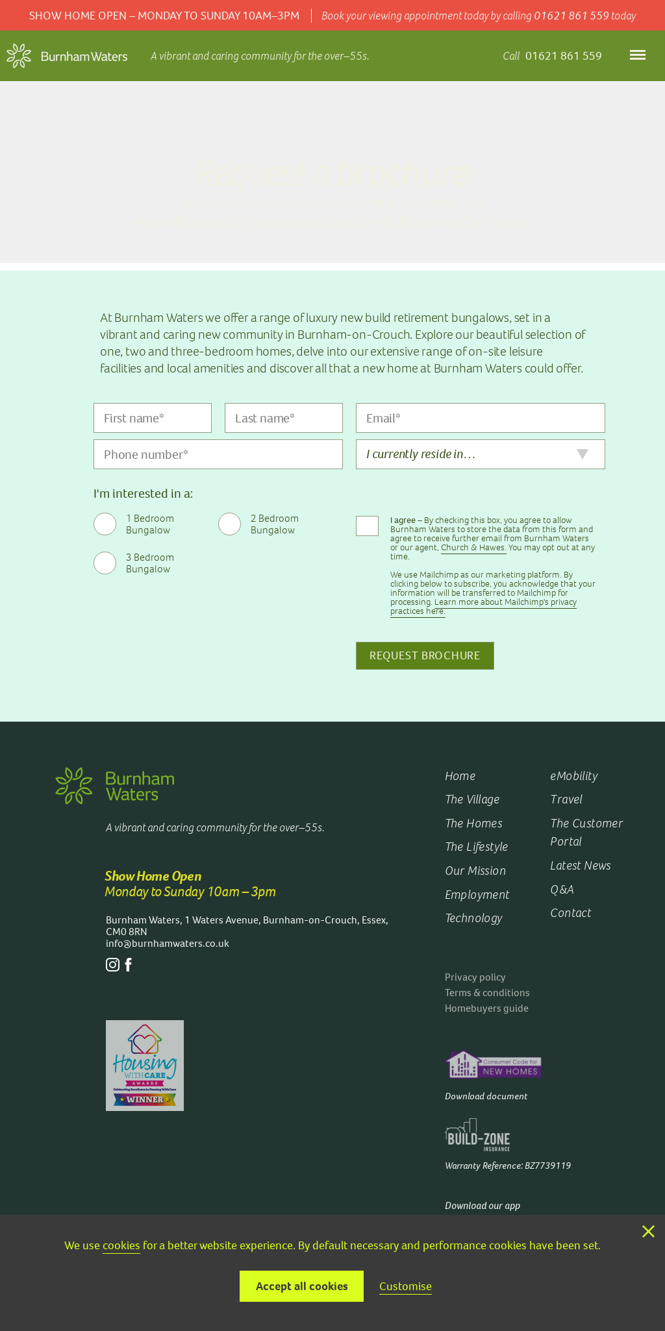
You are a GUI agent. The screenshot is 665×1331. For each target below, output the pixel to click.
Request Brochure (425, 655)
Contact (570, 913)
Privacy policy (475, 977)
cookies (121, 1245)
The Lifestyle (476, 846)
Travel (566, 799)
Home (460, 776)
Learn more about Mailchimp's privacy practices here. (483, 606)
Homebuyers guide (487, 1008)
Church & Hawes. (474, 547)
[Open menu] (638, 56)
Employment (477, 894)
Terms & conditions (487, 992)
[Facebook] (128, 968)
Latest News (580, 865)
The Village (472, 799)
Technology (474, 918)
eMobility (573, 776)
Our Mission (475, 870)
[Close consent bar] (648, 1232)
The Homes (474, 823)
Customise (405, 1286)
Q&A (562, 889)
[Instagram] (112, 968)
